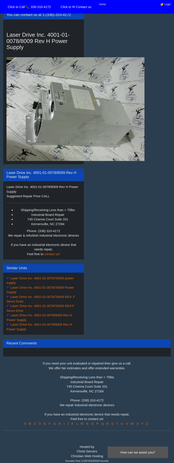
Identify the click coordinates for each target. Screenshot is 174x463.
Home (102, 4)
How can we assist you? (138, 452)
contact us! (52, 254)
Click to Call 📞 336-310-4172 (29, 7)
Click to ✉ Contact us (76, 7)
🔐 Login (165, 4)
